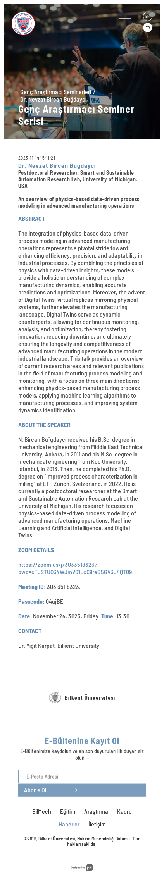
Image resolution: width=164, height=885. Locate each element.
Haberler (69, 824)
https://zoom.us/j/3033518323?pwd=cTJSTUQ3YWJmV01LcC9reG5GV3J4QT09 (75, 568)
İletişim (97, 824)
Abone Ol (35, 808)
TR (148, 27)
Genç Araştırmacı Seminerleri (55, 91)
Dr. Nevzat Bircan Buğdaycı (53, 99)
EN (147, 16)
